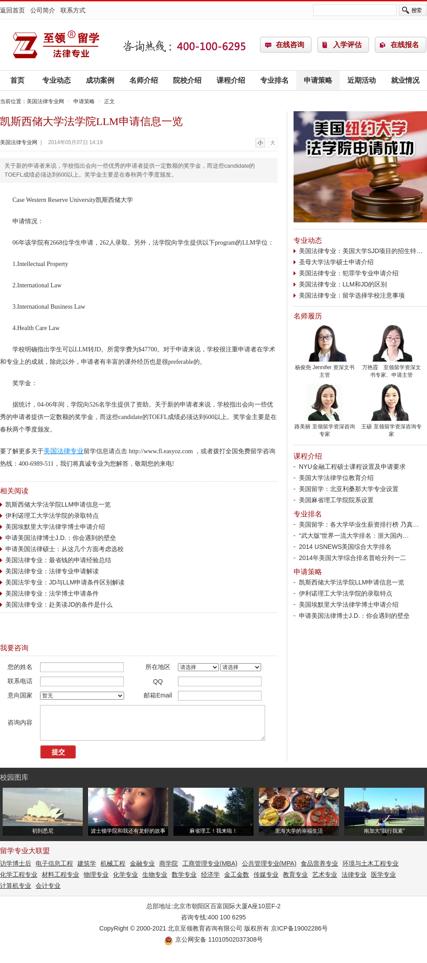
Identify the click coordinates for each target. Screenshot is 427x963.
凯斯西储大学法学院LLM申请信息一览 (58, 504)
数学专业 (184, 874)
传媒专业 (266, 874)
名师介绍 (143, 80)
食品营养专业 (319, 863)
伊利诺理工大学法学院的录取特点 (52, 515)
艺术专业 (324, 874)
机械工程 (113, 863)
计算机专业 (15, 885)
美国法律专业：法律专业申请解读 (52, 571)
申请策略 (318, 80)
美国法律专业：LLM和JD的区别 (343, 284)
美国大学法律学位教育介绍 (336, 477)
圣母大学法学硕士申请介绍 (336, 262)
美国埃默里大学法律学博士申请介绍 (55, 526)
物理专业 (96, 874)
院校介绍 (187, 80)
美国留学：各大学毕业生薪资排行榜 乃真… (359, 524)
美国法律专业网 (55, 45)
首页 (17, 80)
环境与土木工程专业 (370, 863)
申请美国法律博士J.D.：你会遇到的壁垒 (60, 537)
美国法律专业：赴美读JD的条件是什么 (59, 604)
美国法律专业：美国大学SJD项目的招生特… (361, 250)
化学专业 (125, 874)
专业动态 (56, 80)
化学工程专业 (18, 874)
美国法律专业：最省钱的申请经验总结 (58, 560)
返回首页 (12, 10)
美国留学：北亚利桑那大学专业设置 (349, 488)
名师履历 (308, 316)
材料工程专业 (60, 874)
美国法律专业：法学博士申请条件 (52, 593)
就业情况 (405, 80)
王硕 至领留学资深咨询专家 (391, 427)
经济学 (210, 874)
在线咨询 (290, 44)
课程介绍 (231, 80)
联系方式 (72, 10)
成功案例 (100, 80)
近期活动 (361, 80)
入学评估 (347, 44)
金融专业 (142, 863)
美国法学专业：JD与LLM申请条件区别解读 (65, 582)
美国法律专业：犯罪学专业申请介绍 (349, 273)
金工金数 (236, 874)
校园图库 (14, 777)
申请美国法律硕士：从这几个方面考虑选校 (64, 548)
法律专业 (354, 874)
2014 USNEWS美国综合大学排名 (345, 546)
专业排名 (274, 80)
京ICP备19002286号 (299, 928)
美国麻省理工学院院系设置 (336, 500)
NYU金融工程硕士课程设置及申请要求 (352, 466)
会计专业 (48, 885)
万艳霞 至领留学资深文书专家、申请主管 (391, 368)
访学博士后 (15, 863)
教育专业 (295, 874)
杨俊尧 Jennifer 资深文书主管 (325, 368)
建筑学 (86, 863)
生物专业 (154, 874)
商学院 (168, 863)
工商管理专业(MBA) (210, 863)
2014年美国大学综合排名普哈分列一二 (352, 557)
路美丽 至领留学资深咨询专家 (325, 427)
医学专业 (383, 874)
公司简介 (42, 10)
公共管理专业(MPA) (269, 863)
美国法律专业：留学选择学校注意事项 (352, 295)
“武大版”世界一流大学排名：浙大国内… (354, 535)
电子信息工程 (54, 863)
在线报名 (405, 44)
